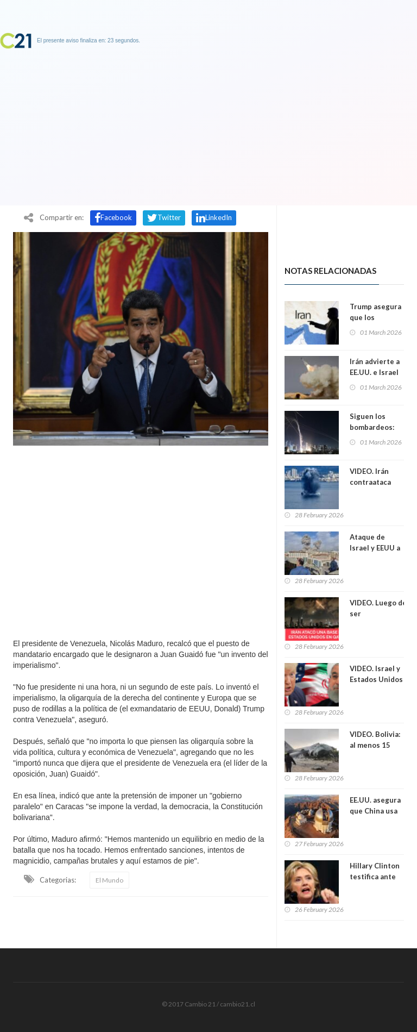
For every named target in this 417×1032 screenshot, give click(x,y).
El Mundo (109, 880)
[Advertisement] (140, 539)
